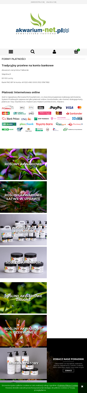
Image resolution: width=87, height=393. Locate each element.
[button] (11, 52)
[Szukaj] (32, 51)
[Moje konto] (54, 52)
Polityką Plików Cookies (68, 385)
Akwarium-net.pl (43, 375)
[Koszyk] (76, 51)
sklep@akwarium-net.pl (43, 370)
